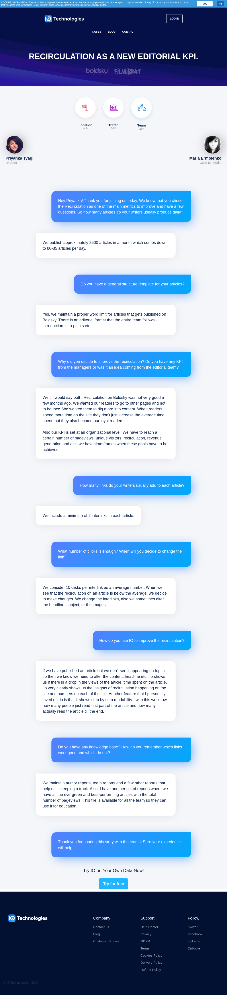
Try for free (113, 884)
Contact (128, 31)
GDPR (145, 941)
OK (205, 3)
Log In (174, 18)
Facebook (195, 934)
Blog (111, 31)
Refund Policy (151, 969)
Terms (145, 948)
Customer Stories (106, 941)
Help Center (149, 927)
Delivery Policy (151, 962)
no (220, 3)
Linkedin (194, 941)
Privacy (146, 934)
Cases (96, 31)
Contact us (101, 927)
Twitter (193, 927)
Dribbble (194, 948)
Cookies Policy (151, 955)
